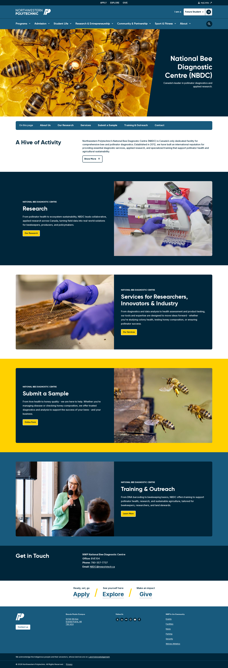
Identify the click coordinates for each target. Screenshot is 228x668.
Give (125, 2)
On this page (26, 125)
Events (169, 619)
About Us (45, 125)
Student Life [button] (61, 23)
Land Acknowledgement (99, 657)
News (168, 629)
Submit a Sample (107, 125)
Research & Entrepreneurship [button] (92, 23)
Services (86, 125)
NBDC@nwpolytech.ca (102, 566)
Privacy (69, 664)
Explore (114, 2)
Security (169, 639)
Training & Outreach (136, 125)
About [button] (183, 23)
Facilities (169, 624)
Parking (169, 634)
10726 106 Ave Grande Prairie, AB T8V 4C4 (74, 621)
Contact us (23, 627)
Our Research (66, 125)
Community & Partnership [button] (132, 23)
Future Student (193, 12)
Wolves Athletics (173, 644)
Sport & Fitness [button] (164, 23)
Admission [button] (40, 23)
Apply (103, 2)
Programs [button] (21, 23)
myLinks (205, 2)
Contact (159, 125)
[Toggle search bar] (209, 24)
